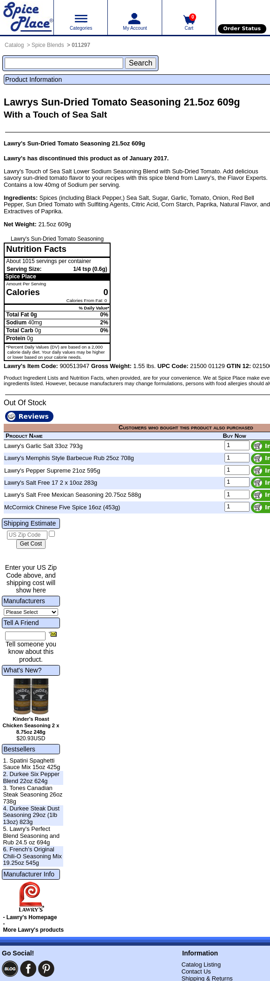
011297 (81, 45)
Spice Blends (48, 45)
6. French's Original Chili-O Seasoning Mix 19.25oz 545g (32, 856)
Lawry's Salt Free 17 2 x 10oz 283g (50, 482)
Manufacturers (24, 601)
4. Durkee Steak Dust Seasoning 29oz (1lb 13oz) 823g (31, 815)
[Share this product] (53, 634)
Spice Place (20, 276)
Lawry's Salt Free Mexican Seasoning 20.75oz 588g (72, 494)
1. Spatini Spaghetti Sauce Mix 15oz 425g (31, 764)
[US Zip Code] (27, 535)
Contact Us (196, 971)
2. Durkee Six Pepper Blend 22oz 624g (31, 777)
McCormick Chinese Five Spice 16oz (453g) (62, 507)
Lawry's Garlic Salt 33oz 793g (43, 445)
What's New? (22, 670)
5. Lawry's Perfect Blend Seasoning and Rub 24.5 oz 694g (31, 835)
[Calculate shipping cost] (31, 544)
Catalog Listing (201, 964)
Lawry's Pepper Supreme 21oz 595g (52, 470)
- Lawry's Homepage (30, 917)
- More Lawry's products (33, 927)
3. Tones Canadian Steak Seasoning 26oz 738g (32, 794)
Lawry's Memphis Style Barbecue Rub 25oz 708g (69, 457)
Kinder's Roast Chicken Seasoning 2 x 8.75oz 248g (31, 725)
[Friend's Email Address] (25, 636)
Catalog (14, 45)
